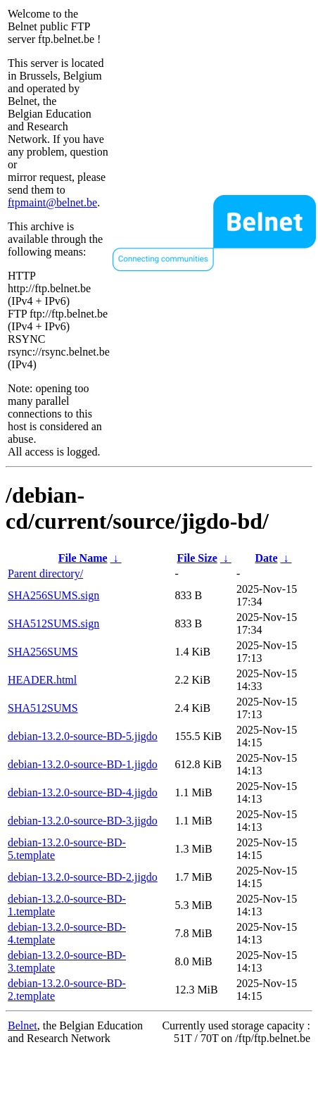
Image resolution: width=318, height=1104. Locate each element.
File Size (197, 558)
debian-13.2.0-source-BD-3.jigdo (83, 821)
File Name (83, 558)
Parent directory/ (45, 573)
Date (266, 558)
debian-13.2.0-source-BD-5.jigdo (83, 736)
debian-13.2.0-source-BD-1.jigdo (83, 764)
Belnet (22, 1025)
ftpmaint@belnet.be (52, 202)
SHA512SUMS (43, 708)
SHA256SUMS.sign (53, 595)
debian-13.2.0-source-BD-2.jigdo (83, 877)
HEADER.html (42, 680)
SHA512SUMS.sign (53, 623)
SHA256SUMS (43, 652)
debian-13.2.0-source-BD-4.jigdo (83, 792)
